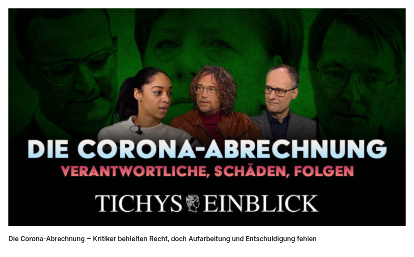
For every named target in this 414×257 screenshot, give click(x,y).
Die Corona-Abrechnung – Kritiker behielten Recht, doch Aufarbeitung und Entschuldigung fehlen (162, 239)
